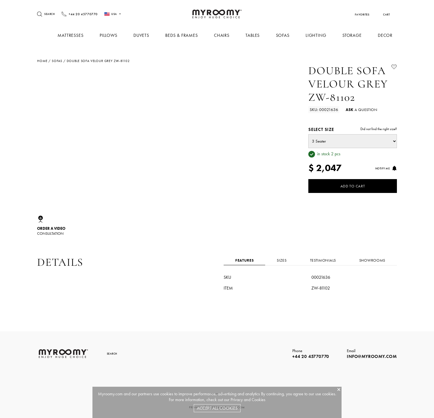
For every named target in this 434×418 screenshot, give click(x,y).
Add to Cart (352, 186)
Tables (255, 35)
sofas (57, 61)
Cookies (258, 399)
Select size (352, 129)
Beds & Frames (185, 35)
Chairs (224, 35)
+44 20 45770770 (310, 356)
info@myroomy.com (372, 356)
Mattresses (75, 35)
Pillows (113, 35)
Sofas (284, 35)
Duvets (145, 35)
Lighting (317, 35)
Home (42, 61)
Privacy (237, 399)
